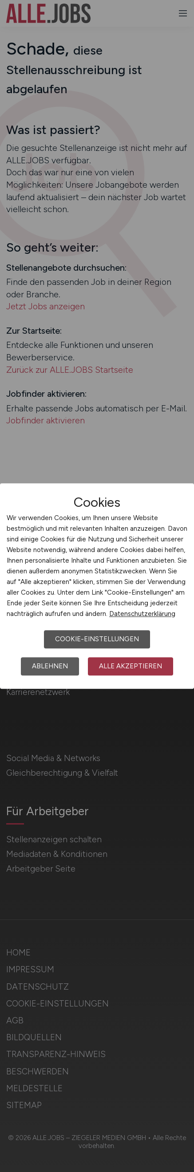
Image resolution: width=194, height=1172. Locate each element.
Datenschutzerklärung (142, 614)
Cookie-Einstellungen (97, 639)
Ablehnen (50, 666)
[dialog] (97, 586)
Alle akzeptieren (130, 666)
